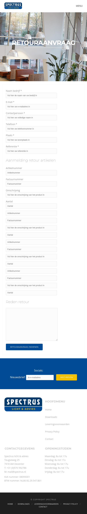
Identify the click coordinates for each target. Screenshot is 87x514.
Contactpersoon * (15, 113)
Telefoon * (11, 124)
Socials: (38, 370)
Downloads (51, 417)
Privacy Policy (52, 431)
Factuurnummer (14, 179)
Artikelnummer (14, 168)
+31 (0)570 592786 (17, 467)
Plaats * (10, 135)
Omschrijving (13, 190)
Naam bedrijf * (14, 90)
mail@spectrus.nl (17, 471)
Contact (49, 439)
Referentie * (12, 146)
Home (48, 409)
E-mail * (10, 102)
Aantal (9, 201)
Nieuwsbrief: (32, 377)
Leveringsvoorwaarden (57, 424)
